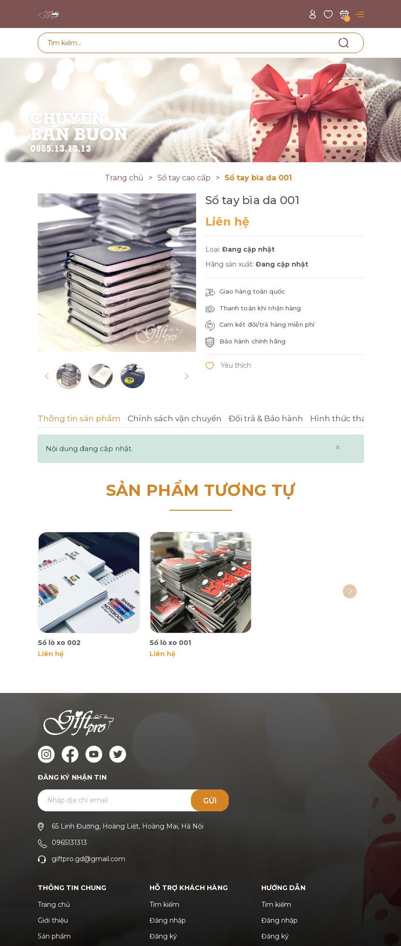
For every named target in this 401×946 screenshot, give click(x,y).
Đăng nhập (168, 920)
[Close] (338, 447)
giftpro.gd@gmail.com (88, 859)
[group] (117, 272)
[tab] (79, 420)
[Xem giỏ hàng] (344, 13)
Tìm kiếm (164, 904)
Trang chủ (54, 904)
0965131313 (69, 842)
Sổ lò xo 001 (170, 642)
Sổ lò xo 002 (59, 642)
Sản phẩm (54, 936)
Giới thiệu (53, 920)
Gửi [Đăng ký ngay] (210, 800)
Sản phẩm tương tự (200, 490)
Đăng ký (163, 936)
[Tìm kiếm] (344, 42)
